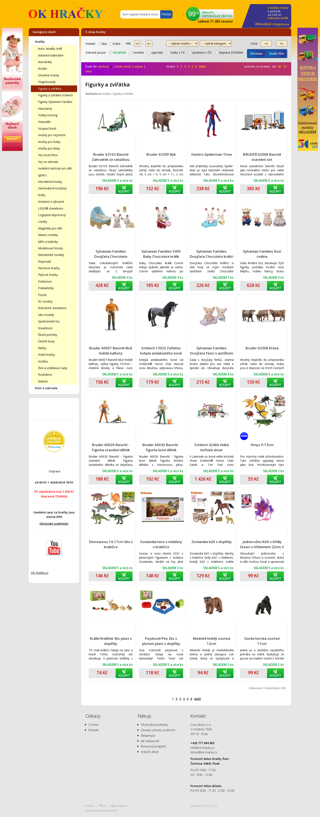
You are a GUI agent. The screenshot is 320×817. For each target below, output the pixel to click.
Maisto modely (48, 235)
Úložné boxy (46, 341)
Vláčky (42, 348)
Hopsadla (44, 122)
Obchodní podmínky (53, 524)
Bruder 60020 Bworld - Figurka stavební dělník (111, 447)
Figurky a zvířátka (49, 89)
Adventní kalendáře (51, 55)
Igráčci (42, 175)
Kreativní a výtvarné (51, 202)
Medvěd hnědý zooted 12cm (211, 641)
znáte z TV (175, 52)
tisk (104, 805)
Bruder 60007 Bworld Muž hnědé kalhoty (110, 351)
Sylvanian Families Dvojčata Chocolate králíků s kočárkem (110, 254)
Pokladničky (46, 288)
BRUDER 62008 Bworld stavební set (262, 157)
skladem (117, 52)
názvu (138, 66)
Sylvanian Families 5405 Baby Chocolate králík (161, 254)
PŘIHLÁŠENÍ (263, 24)
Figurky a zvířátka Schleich (55, 95)
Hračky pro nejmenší (51, 135)
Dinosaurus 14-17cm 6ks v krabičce (111, 544)
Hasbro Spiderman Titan (211, 154)
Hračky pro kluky (49, 148)
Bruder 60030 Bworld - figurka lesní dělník (161, 447)
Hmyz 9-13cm (262, 444)
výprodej (155, 52)
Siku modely (46, 315)
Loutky (42, 221)
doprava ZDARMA (229, 52)
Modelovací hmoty (50, 248)
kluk (103, 44)
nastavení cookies (108, 810)
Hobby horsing (47, 115)
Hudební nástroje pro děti (55, 168)
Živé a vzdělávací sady (52, 368)
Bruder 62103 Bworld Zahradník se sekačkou (111, 157)
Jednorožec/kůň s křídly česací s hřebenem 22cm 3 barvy (262, 544)
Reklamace (148, 736)
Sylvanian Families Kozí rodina (262, 254)
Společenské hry (49, 321)
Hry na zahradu (48, 162)
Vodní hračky (46, 355)
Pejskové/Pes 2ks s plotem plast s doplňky (161, 641)
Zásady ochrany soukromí (158, 730)
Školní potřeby (47, 335)
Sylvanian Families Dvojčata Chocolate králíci (211, 254)
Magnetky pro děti (50, 228)
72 (284, 66)
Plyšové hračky (48, 275)
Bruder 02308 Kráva (261, 348)
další (202, 66)
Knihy (41, 195)
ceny (88, 71)
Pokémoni (45, 281)
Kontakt (93, 730)
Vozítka (43, 361)
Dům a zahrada (46, 388)
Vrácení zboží (149, 752)
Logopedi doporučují (52, 215)
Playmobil (44, 262)
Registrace (281, 24)
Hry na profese (48, 155)
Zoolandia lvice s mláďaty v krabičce (161, 544)
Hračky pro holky (49, 142)
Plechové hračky (49, 268)
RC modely (45, 301)
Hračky (40, 42)
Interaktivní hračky (50, 182)
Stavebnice (45, 328)
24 (274, 66)
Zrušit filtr (276, 53)
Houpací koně (47, 128)
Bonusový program (153, 746)
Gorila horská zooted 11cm (261, 641)
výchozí (105, 66)
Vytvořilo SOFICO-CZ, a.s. (204, 805)
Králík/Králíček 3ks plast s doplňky (111, 641)
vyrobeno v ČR (199, 52)
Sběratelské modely (51, 255)
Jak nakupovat (150, 741)
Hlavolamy (45, 108)
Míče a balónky (48, 242)
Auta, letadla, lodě (50, 49)
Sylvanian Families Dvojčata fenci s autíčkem (211, 351)
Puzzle (42, 295)
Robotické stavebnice (52, 308)
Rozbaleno (45, 374)
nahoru (90, 805)
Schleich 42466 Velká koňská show (211, 447)
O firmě (93, 725)
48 (279, 66)
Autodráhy (45, 62)
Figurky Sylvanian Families (55, 102)
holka (115, 44)
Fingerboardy (47, 82)
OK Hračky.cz (39, 573)
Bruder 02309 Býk (161, 154)
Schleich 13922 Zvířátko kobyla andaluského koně (161, 351)
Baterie (43, 381)
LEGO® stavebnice (50, 208)
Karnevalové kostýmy (52, 188)
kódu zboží (123, 66)
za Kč (278, 13)
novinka (137, 52)
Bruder (42, 68)
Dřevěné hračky (48, 75)
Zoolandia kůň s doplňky (211, 541)
